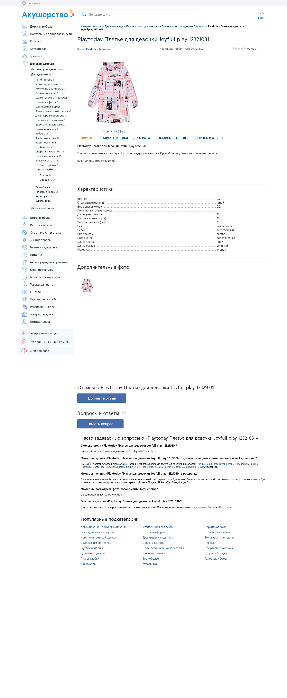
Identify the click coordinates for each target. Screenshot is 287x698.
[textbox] (138, 14)
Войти (261, 14)
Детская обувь (36, 217)
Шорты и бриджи (46, 165)
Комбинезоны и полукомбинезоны (47, 82)
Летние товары (36, 321)
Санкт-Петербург (215, 463)
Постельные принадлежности (47, 34)
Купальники (43, 200)
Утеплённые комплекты (50, 88)
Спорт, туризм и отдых (41, 232)
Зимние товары (36, 240)
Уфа (202, 466)
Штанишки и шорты (48, 106)
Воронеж (111, 466)
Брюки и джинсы (46, 129)
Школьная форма (46, 102)
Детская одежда (38, 63)
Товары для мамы (37, 284)
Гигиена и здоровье (39, 247)
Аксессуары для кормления (45, 262)
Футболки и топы (47, 138)
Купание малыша (37, 269)
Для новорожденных (47, 69)
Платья (45, 175)
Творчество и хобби (40, 299)
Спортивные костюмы (49, 151)
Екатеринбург (125, 466)
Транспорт (33, 56)
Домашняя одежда (48, 156)
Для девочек (42, 74)
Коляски (32, 41)
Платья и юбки (46, 169)
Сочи (159, 466)
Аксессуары (43, 196)
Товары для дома (37, 314)
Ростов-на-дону (172, 466)
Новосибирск (148, 466)
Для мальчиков (42, 208)
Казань (230, 463)
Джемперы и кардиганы (50, 115)
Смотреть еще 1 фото (113, 131)
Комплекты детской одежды (53, 111)
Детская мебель (37, 26)
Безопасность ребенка (42, 277)
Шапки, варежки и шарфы (52, 97)
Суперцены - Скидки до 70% (45, 342)
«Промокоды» (225, 507)
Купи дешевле (35, 350)
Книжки (31, 292)
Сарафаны (47, 179)
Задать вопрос (100, 424)
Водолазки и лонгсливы (50, 124)
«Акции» (211, 507)
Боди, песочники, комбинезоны (46, 145)
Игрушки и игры (37, 225)
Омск (137, 466)
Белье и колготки (47, 160)
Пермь (195, 466)
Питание (32, 255)
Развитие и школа (38, 307)
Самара (186, 466)
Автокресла (34, 49)
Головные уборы (47, 191)
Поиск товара (84, 14)
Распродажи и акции (39, 333)
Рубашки (41, 133)
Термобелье (43, 187)
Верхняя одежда (46, 93)
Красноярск (241, 463)
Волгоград (99, 466)
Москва (201, 463)
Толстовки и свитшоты (50, 120)
